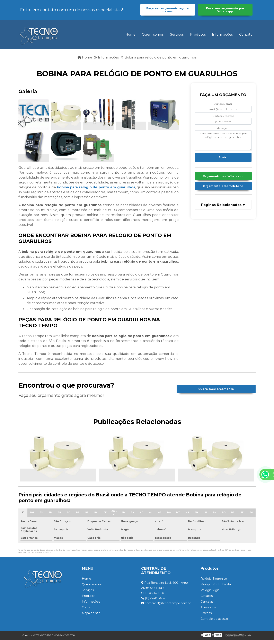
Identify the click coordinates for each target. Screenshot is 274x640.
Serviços (177, 34)
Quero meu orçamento (216, 388)
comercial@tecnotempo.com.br (166, 603)
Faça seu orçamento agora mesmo (167, 10)
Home (130, 34)
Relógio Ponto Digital (216, 584)
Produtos (198, 34)
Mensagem (223, 128)
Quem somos (152, 34)
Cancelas (207, 601)
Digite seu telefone (223, 115)
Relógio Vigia (210, 590)
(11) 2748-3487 (153, 598)
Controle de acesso (214, 619)
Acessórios (208, 607)
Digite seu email (223, 103)
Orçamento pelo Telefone (223, 186)
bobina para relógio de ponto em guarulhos (96, 187)
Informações (222, 34)
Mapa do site (91, 613)
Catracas (207, 596)
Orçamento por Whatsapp (223, 176)
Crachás (206, 613)
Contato (246, 34)
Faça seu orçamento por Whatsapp (225, 10)
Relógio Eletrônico (214, 578)
